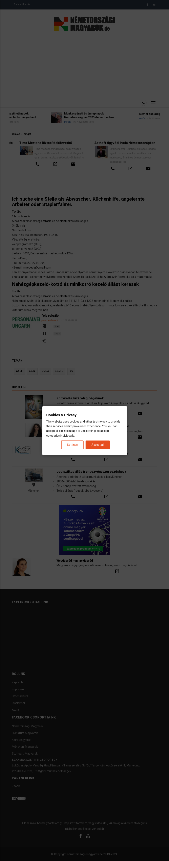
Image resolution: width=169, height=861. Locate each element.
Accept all (97, 444)
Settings (72, 444)
